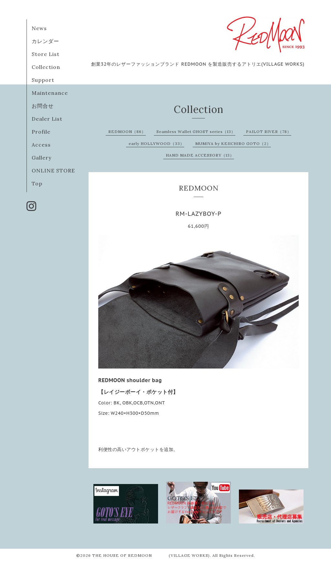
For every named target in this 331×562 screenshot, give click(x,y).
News (39, 28)
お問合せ (43, 106)
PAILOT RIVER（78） (268, 131)
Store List (45, 54)
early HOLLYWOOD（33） (156, 143)
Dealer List (47, 119)
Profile (41, 131)
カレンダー (45, 41)
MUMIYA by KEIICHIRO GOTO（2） (233, 143)
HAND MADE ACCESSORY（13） (200, 155)
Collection (46, 67)
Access (41, 144)
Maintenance (50, 93)
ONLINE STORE (53, 170)
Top (37, 183)
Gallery (41, 157)
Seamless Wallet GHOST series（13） (195, 131)
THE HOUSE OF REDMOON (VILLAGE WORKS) (151, 555)
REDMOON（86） (127, 131)
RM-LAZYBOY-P (198, 213)
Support (43, 80)
